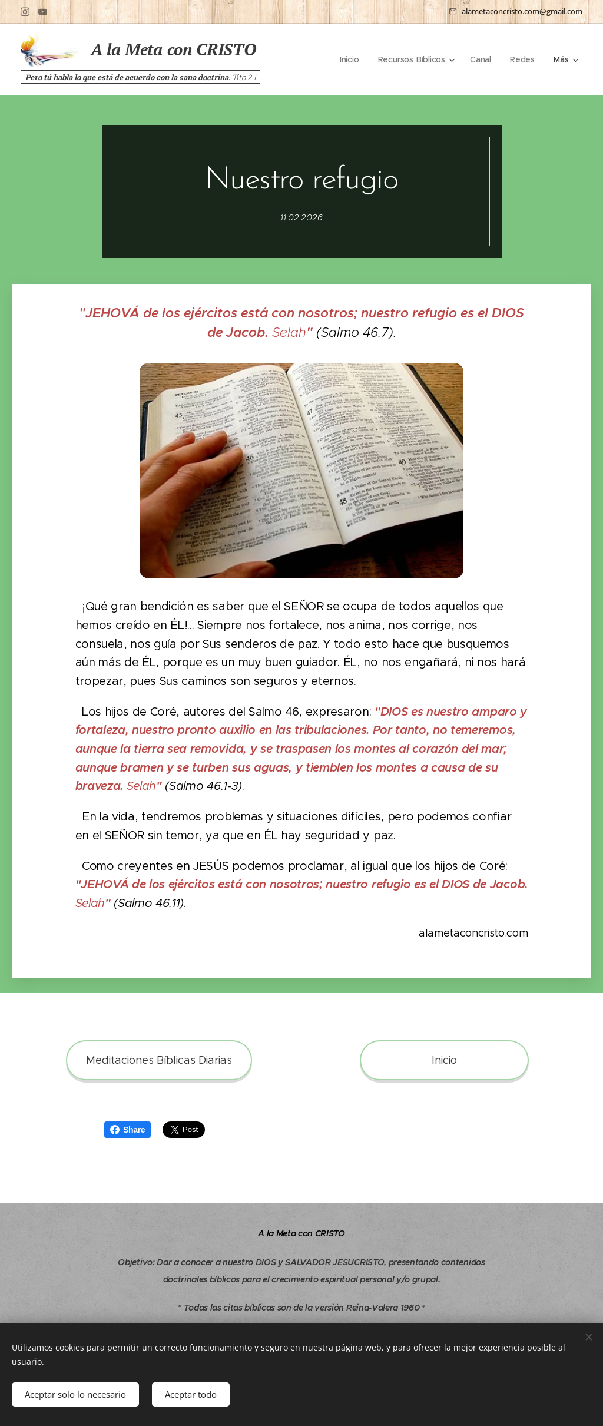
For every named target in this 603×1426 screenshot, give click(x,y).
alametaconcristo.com (473, 933)
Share (127, 1129)
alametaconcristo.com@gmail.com (522, 11)
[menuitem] (349, 59)
